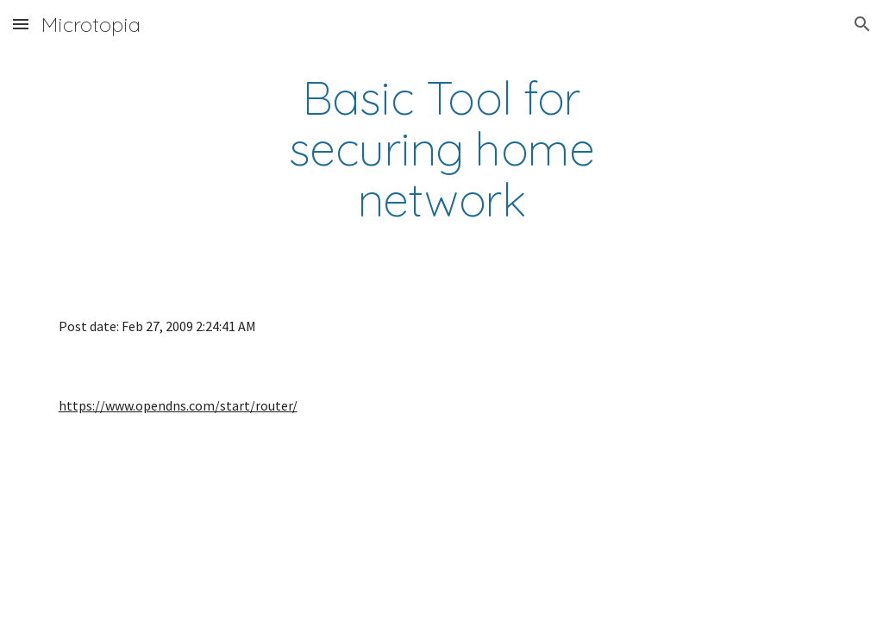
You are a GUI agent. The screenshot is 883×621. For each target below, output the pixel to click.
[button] (20, 23)
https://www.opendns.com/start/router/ (178, 405)
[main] (441, 149)
